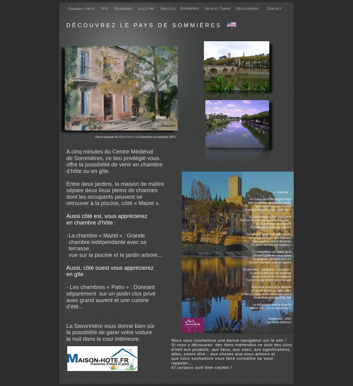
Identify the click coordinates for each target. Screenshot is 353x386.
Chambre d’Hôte (81, 9)
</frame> (135, 117)
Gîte (104, 8)
